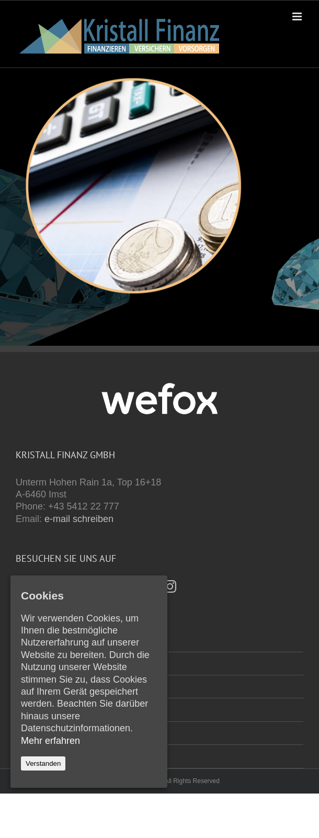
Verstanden (43, 763)
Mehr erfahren (50, 740)
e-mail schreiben (78, 519)
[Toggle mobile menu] (297, 16)
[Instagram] (170, 586)
